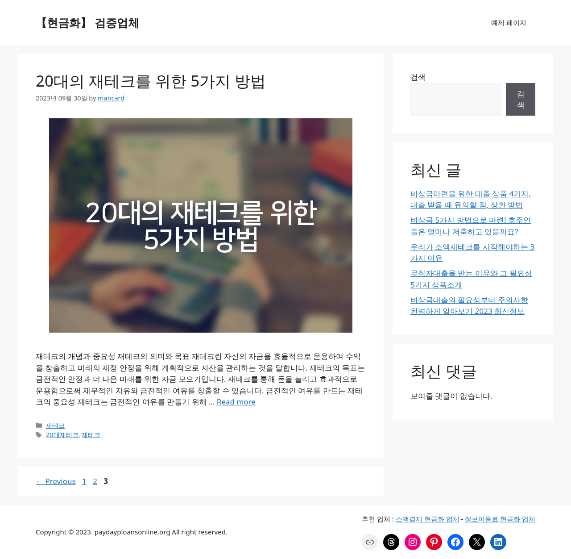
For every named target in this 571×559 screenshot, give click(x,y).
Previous (56, 481)
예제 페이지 (508, 22)
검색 (418, 77)
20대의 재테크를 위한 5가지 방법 (151, 80)
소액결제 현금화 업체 (427, 518)
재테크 (55, 425)
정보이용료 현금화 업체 (500, 518)
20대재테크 (62, 434)
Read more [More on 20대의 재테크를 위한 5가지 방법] (236, 401)
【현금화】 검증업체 (87, 22)
